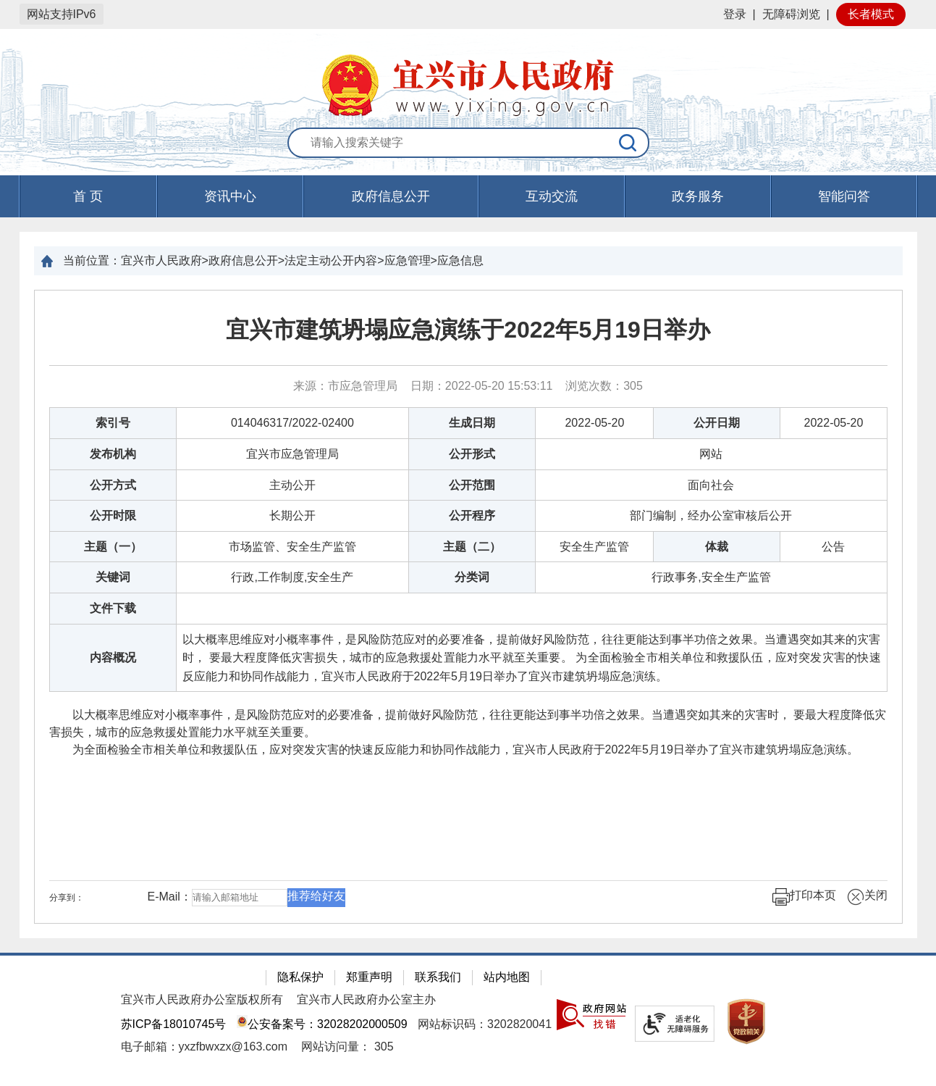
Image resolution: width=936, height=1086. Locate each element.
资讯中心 (230, 196)
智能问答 (844, 196)
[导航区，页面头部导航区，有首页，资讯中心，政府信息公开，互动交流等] (468, 196)
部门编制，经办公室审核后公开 (711, 515)
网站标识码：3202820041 (485, 1024)
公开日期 (716, 423)
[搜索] (628, 143)
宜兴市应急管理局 (292, 454)
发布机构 (113, 454)
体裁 (716, 546)
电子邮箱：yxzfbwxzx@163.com (204, 1046)
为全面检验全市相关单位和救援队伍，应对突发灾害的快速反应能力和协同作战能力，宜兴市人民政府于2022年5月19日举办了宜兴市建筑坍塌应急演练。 (454, 749)
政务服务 (698, 196)
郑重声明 (369, 977)
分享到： (66, 898)
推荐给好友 (316, 896)
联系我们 (438, 977)
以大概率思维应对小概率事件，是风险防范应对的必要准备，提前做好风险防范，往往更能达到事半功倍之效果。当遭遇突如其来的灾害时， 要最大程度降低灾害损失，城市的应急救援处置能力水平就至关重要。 (467, 723)
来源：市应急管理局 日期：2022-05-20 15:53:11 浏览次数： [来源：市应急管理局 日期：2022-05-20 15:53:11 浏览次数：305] (468, 386)
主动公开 (292, 485)
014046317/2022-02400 (292, 423)
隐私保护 (300, 977)
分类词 (472, 577)
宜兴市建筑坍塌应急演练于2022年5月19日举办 (468, 330)
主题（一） (113, 546)
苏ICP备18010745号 (174, 1024)
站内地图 (507, 977)
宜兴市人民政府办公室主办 (366, 999)
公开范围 (472, 485)
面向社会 (711, 485)
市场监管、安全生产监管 (292, 546)
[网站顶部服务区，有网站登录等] (468, 14)
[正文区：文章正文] (468, 607)
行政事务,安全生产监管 (711, 577)
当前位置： (92, 260)
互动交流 (552, 196)
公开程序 (472, 515)
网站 (710, 454)
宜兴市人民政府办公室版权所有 (202, 999)
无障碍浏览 (791, 14)
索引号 (113, 423)
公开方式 (113, 485)
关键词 (113, 577)
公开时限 (113, 515)
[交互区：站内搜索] (468, 143)
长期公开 (292, 515)
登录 (734, 14)
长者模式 (871, 14)
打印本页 (804, 897)
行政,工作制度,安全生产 (292, 577)
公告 (833, 546)
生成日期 (472, 423)
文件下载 (113, 608)
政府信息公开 (391, 196)
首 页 (88, 196)
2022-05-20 (594, 423)
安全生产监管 (594, 546)
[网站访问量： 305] (347, 1046)
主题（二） (472, 546)
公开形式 (472, 454)
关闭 (867, 897)
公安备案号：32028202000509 (322, 1024)
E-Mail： (170, 897)
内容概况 (113, 657)
